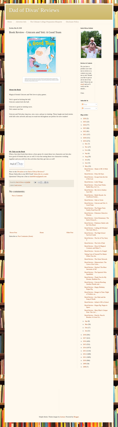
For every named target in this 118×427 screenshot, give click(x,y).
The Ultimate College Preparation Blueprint (46, 22)
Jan (86, 331)
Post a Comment (17, 196)
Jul (86, 160)
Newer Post (13, 232)
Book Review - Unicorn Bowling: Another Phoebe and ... (95, 283)
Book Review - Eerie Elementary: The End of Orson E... (97, 219)
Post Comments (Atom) (25, 236)
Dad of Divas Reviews (36, 172)
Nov (86, 147)
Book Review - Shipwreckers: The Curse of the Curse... (95, 263)
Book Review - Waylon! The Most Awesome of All (95, 268)
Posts (84, 104)
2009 (85, 364)
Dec (86, 144)
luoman (62, 417)
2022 (85, 131)
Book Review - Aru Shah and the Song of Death (95, 298)
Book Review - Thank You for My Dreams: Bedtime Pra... (95, 278)
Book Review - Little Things (94, 182)
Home (9, 22)
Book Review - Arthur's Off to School (97, 302)
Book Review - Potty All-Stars (94, 174)
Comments (86, 108)
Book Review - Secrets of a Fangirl (96, 251)
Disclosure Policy (72, 22)
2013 (85, 351)
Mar (86, 324)
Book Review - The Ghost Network (96, 259)
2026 (85, 118)
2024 (85, 125)
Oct (86, 150)
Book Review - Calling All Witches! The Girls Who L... (96, 229)
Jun (86, 163)
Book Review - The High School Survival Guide (95, 234)
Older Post (69, 232)
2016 (85, 341)
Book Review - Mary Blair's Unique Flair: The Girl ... (96, 311)
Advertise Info (21, 22)
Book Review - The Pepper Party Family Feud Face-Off (95, 209)
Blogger (76, 417)
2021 (85, 134)
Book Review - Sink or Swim (94, 200)
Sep (86, 153)
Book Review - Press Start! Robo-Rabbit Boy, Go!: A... (95, 186)
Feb (86, 328)
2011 (85, 357)
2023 (85, 128)
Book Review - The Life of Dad (95, 243)
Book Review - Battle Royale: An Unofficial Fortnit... (95, 196)
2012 (85, 354)
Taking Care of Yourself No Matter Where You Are (96, 255)
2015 (85, 344)
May (86, 166)
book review (18, 185)
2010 (85, 360)
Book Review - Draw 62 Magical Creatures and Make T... (95, 247)
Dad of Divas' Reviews (34, 10)
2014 (85, 347)
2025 (85, 122)
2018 (85, 335)
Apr (86, 321)
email (82, 84)
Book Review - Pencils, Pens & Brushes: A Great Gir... (95, 316)
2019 (85, 141)
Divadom (20, 172)
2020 (85, 138)
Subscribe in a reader (41, 174)
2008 (85, 367)
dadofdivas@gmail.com (38, 176)
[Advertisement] (41, 214)
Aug (86, 156)
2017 (85, 338)
